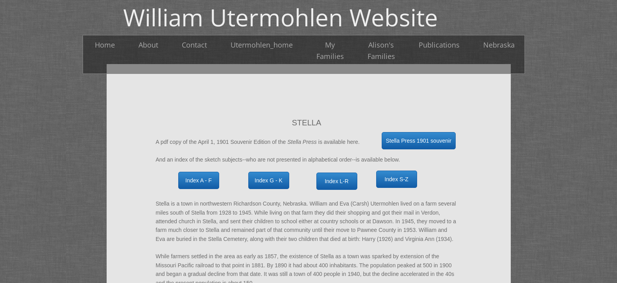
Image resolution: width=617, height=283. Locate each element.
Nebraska (499, 45)
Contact (194, 45)
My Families (330, 50)
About (148, 45)
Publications (439, 45)
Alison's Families (381, 50)
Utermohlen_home (262, 45)
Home (105, 45)
